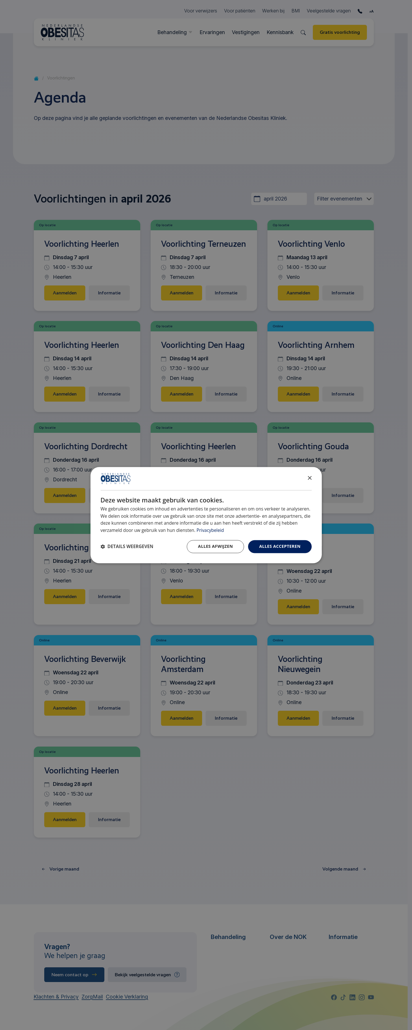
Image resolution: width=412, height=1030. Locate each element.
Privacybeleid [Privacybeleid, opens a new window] (210, 531)
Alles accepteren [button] (279, 546)
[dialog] (206, 515)
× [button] (309, 478)
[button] (127, 546)
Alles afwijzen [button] (215, 546)
